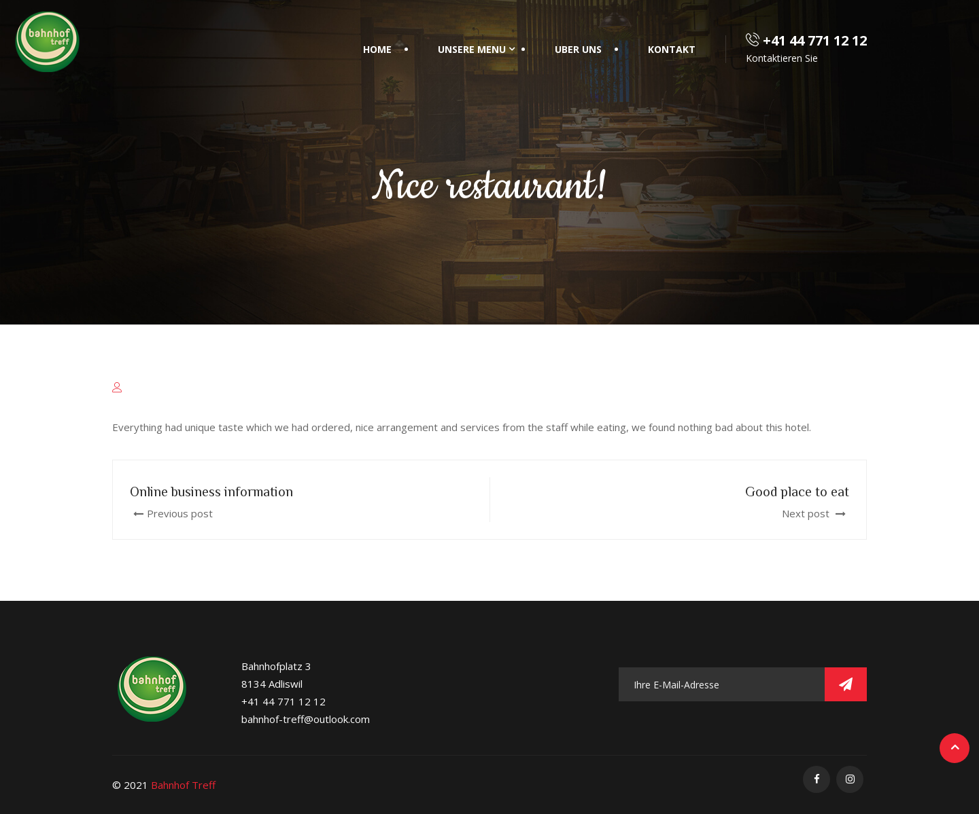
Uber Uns (578, 49)
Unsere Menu (472, 49)
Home (377, 49)
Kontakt (671, 49)
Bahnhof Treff (183, 785)
